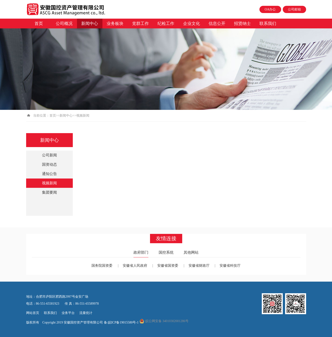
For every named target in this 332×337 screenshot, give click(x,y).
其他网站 (191, 252)
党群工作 (140, 23)
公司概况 (64, 23)
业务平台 (68, 313)
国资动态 (49, 164)
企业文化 (191, 23)
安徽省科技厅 (230, 265)
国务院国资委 (101, 265)
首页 (39, 23)
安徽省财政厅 (199, 265)
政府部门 (140, 252)
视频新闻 (49, 183)
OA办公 (270, 9)
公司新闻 (49, 155)
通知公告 (49, 174)
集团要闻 (49, 192)
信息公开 (217, 23)
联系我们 (267, 23)
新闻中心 (89, 23)
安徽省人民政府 (135, 265)
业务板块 (115, 23)
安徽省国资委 (167, 265)
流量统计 (85, 313)
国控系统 (166, 252)
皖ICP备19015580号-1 (124, 322)
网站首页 (32, 313)
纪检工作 (165, 23)
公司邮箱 (294, 9)
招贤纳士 (242, 23)
